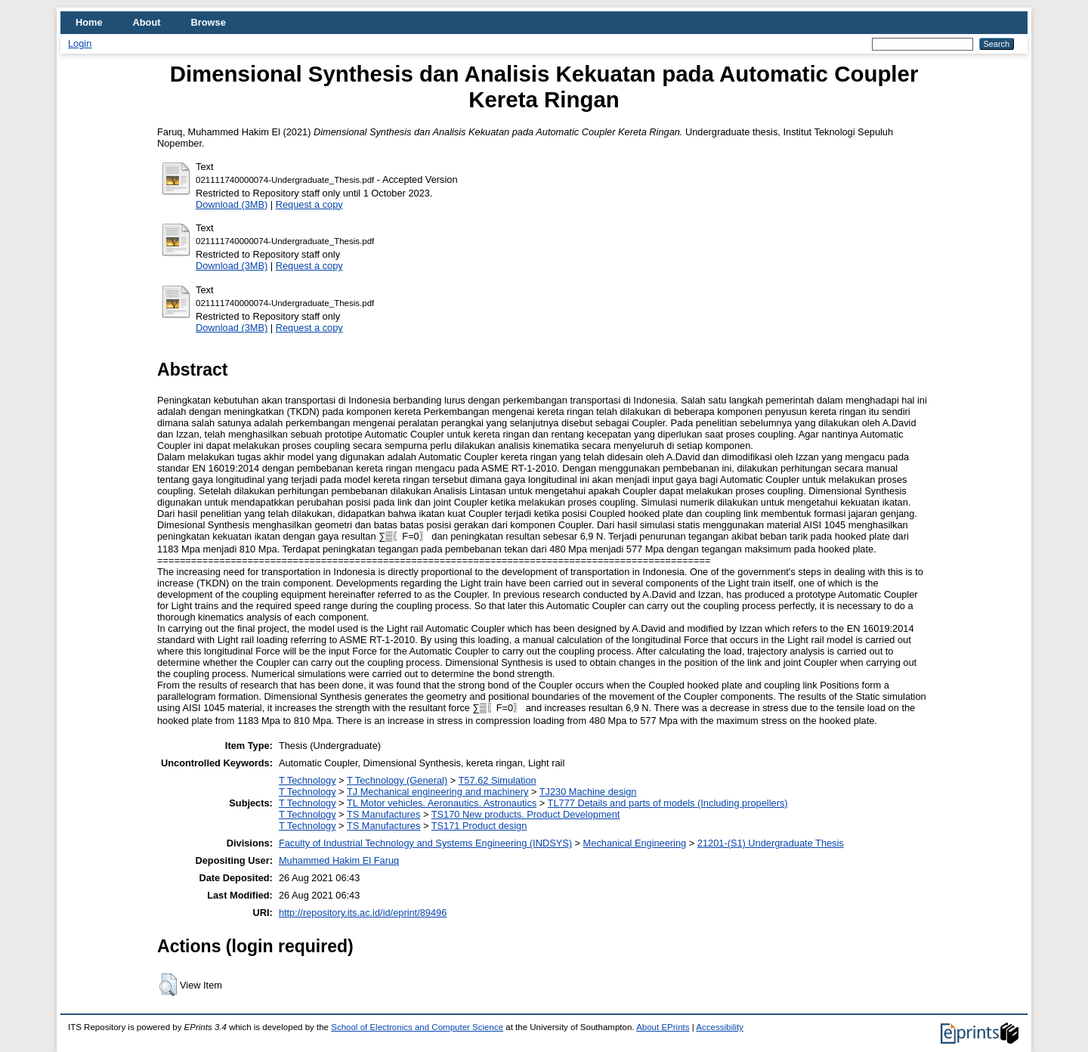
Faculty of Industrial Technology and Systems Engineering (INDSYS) (425, 843)
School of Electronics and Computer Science (417, 1027)
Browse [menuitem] (208, 22)
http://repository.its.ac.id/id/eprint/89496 (363, 912)
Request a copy (309, 204)
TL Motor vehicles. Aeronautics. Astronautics (441, 803)
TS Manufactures (383, 814)
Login (79, 43)
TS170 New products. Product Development (525, 814)
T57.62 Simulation (497, 780)
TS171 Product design (479, 825)
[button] (168, 984)
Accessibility (719, 1027)
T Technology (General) (397, 780)
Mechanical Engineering (635, 843)
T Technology (307, 780)
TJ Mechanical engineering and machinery (437, 791)
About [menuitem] (147, 22)
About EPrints (662, 1027)
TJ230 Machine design (588, 791)
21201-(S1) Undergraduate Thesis (770, 843)
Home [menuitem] (89, 22)
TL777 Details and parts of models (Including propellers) (668, 803)
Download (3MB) (231, 204)
